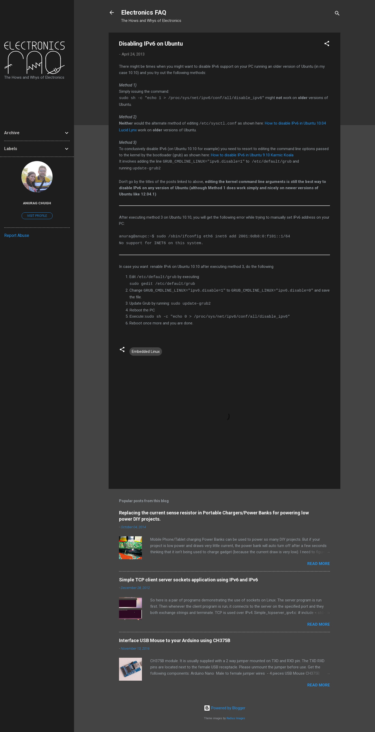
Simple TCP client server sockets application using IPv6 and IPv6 (188, 579)
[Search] (337, 14)
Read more (318, 563)
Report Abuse (16, 235)
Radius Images (236, 718)
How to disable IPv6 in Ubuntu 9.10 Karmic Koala (252, 155)
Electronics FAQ (143, 12)
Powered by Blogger (224, 708)
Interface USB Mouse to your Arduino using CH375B (174, 640)
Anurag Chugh (37, 203)
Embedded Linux (146, 351)
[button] (327, 44)
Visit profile (37, 216)
